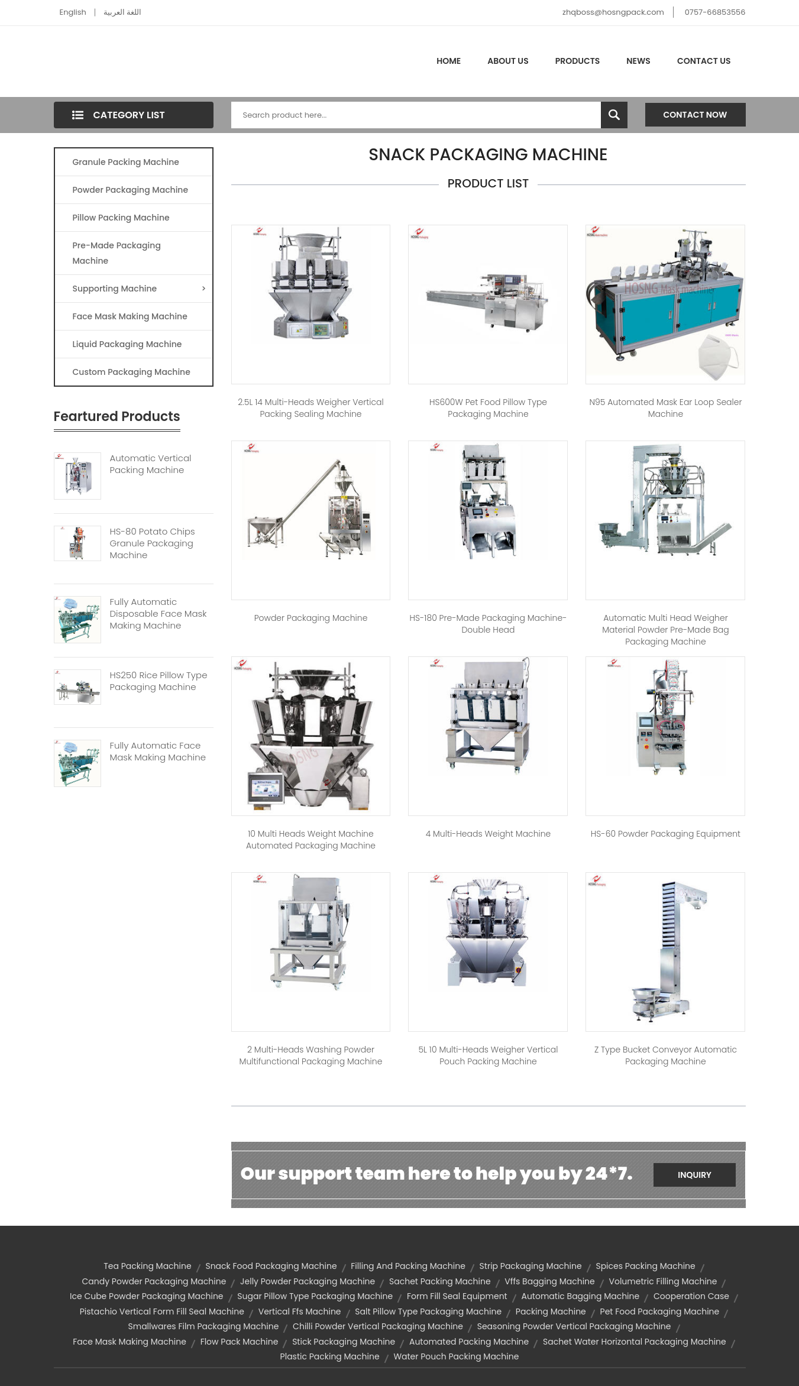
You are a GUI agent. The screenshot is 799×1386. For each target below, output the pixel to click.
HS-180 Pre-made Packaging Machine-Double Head (488, 624)
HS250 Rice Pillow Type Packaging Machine (159, 681)
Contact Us (704, 61)
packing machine (551, 1311)
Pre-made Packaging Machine (117, 253)
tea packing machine (147, 1266)
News (638, 61)
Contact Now (695, 115)
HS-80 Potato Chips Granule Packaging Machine (152, 543)
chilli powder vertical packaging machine (378, 1326)
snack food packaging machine (271, 1266)
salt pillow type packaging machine (428, 1311)
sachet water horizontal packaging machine (634, 1342)
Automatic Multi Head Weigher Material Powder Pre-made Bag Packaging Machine (665, 629)
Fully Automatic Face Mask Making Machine (158, 751)
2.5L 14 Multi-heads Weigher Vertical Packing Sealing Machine (310, 408)
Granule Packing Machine (126, 162)
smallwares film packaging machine (203, 1326)
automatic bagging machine (580, 1296)
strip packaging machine (531, 1266)
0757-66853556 (715, 12)
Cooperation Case (691, 1296)
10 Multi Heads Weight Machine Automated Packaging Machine (311, 839)
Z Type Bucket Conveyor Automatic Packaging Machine (665, 1055)
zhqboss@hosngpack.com (613, 12)
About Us (507, 61)
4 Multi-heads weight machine (488, 834)
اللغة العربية (122, 12)
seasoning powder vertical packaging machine (574, 1326)
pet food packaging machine (660, 1311)
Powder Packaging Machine (131, 190)
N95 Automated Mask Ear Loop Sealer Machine (665, 408)
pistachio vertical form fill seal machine (162, 1311)
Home (448, 61)
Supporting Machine (139, 288)
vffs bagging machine (549, 1281)
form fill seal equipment (457, 1296)
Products (577, 61)
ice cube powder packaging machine (147, 1296)
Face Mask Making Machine (130, 316)
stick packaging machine (343, 1342)
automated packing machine (469, 1342)
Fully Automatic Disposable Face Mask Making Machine (158, 614)
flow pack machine (239, 1342)
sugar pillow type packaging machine (315, 1296)
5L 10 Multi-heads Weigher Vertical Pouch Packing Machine (488, 1055)
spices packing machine (645, 1266)
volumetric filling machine (663, 1281)
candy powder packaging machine (154, 1281)
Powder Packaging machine (311, 618)
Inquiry (694, 1175)
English (73, 12)
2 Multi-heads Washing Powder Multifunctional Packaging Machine (311, 1055)
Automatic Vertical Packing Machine (151, 464)
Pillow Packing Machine (121, 218)
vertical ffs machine (299, 1311)
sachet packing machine (440, 1281)
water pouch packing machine (456, 1356)
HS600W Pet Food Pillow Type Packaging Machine (488, 408)
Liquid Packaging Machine (127, 344)
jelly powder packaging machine (307, 1281)
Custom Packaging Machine (131, 372)
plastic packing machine (330, 1356)
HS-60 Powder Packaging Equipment (665, 834)
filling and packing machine (408, 1266)
